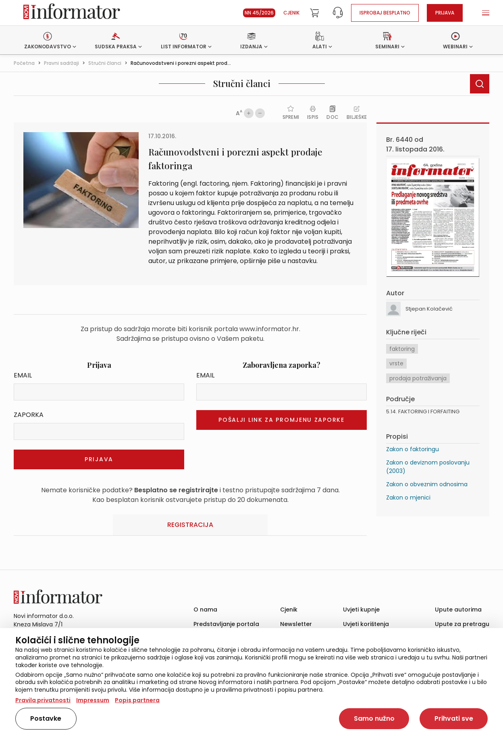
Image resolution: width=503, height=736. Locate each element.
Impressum (92, 700)
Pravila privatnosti (43, 700)
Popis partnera (137, 700)
